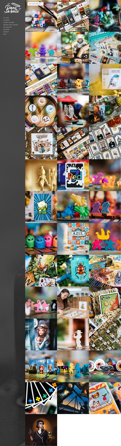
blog (5, 34)
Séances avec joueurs (10, 24)
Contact (6, 31)
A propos (6, 20)
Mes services (7, 27)
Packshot (6, 29)
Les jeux (6, 17)
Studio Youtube (8, 22)
